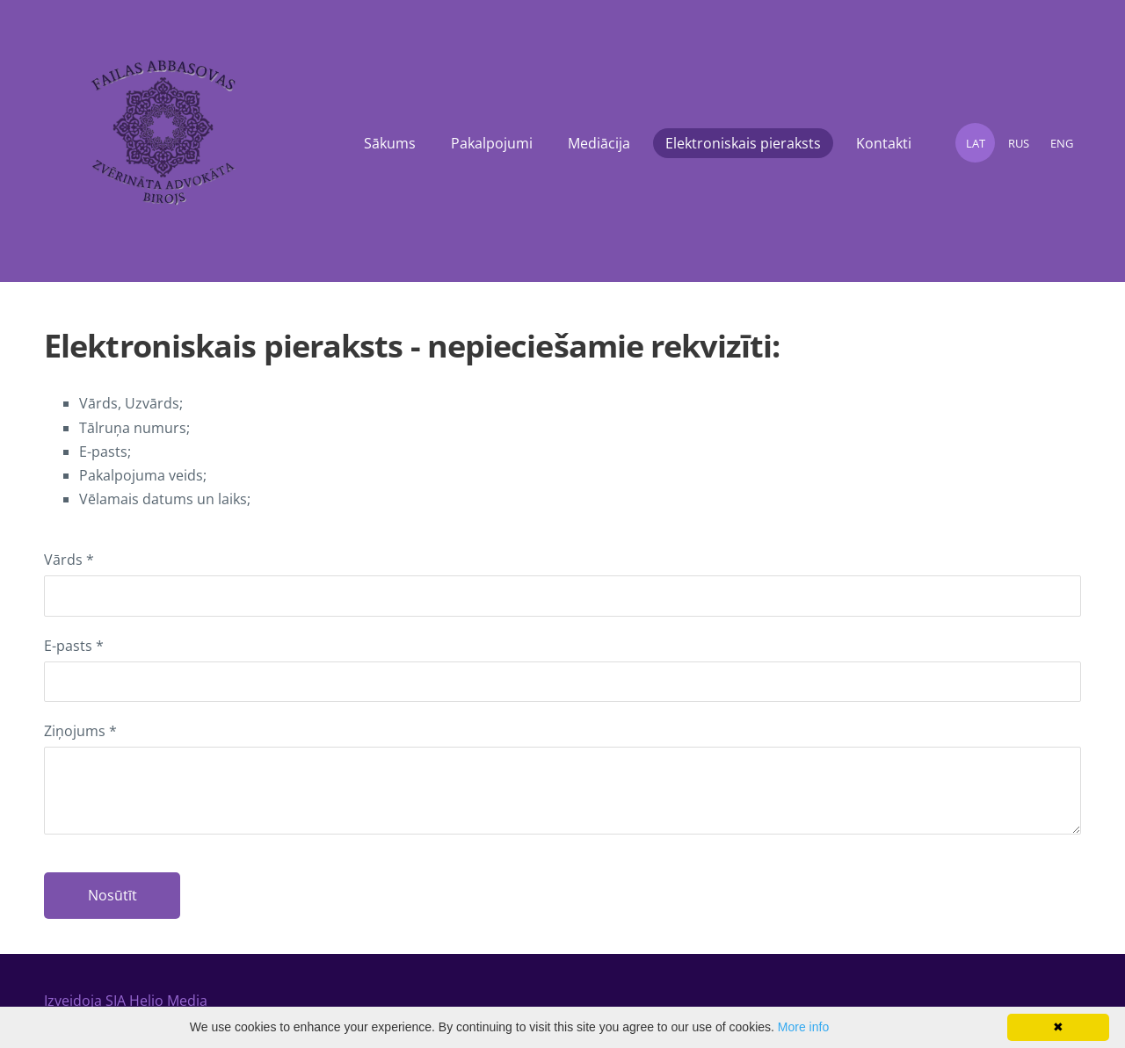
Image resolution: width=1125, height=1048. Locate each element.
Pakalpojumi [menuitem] (492, 143)
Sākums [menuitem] (390, 143)
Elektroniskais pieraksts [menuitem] (743, 143)
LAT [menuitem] (975, 143)
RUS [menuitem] (1018, 143)
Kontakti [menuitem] (883, 143)
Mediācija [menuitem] (599, 143)
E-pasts (74, 645)
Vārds (69, 559)
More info (803, 1027)
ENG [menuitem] (1061, 143)
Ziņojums (80, 731)
